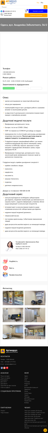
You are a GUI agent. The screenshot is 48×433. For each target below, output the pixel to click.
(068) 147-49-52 (24, 248)
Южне (26, 391)
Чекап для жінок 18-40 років (32, 416)
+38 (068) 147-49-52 (10, 11)
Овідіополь (27, 389)
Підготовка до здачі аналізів (8, 385)
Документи (4, 381)
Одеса (26, 376)
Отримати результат (36, 15)
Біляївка (26, 402)
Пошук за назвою (5, 378)
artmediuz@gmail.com (10, 364)
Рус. (42, 2)
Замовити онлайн (38, 11)
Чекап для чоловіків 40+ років (32, 414)
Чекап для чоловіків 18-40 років (33, 410)
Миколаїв (27, 381)
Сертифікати (4, 383)
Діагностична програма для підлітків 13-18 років (35, 426)
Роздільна (27, 383)
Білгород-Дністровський (31, 387)
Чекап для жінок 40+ (30, 420)
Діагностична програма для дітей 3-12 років (35, 423)
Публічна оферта (5, 387)
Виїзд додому (4, 380)
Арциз (26, 378)
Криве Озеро (28, 393)
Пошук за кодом (5, 376)
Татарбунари (27, 400)
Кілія (25, 380)
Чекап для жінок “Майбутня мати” (33, 418)
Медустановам (5, 412)
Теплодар (27, 397)
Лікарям (3, 410)
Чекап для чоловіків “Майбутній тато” (34, 412)
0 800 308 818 (8, 13)
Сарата (26, 395)
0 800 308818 (7, 74)
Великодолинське (29, 399)
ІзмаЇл (26, 385)
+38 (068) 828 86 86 (9, 72)
